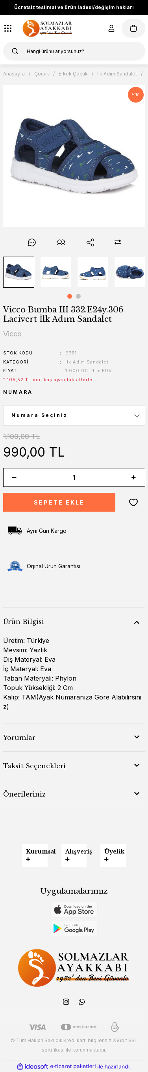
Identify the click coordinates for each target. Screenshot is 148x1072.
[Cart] (133, 28)
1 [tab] (69, 296)
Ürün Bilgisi (23, 622)
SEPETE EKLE (59, 502)
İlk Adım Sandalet (87, 362)
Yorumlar (19, 738)
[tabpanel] (18, 272)
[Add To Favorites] (133, 502)
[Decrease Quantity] (15, 477)
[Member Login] (111, 28)
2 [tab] (78, 296)
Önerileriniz (24, 794)
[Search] (74, 51)
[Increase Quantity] (134, 477)
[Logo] (47, 28)
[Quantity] (74, 477)
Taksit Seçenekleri (34, 766)
